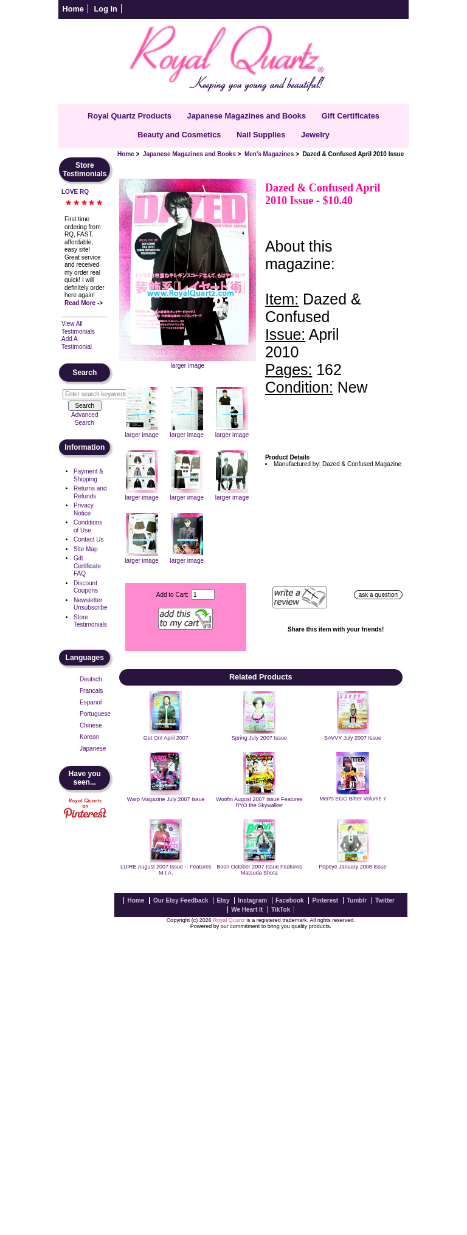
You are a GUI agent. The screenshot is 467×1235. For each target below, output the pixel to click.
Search (84, 372)
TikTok (280, 909)
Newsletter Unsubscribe (91, 604)
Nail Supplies (261, 134)
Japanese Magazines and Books (189, 154)
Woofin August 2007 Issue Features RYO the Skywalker (259, 802)
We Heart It (247, 909)
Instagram (252, 900)
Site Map (85, 549)
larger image (142, 431)
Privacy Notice (84, 509)
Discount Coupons (86, 587)
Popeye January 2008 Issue (353, 867)
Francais (91, 690)
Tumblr (357, 900)
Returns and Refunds (90, 492)
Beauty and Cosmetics (179, 134)
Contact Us (88, 539)
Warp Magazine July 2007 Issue (166, 799)
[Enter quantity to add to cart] (203, 595)
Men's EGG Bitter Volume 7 (352, 799)
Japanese (93, 748)
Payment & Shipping (88, 475)
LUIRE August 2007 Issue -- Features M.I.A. (166, 870)
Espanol (91, 702)
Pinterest (325, 900)
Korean (89, 737)
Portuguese (95, 713)
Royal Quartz (229, 920)
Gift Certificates (350, 115)
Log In (105, 8)
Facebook (289, 900)
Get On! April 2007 (166, 738)
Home (73, 8)
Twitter (385, 900)
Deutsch (91, 679)
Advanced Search (84, 418)
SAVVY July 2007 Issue (352, 738)
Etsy (222, 900)
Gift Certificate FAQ (87, 566)
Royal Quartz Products (129, 115)
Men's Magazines (269, 154)
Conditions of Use (88, 526)
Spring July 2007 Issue (259, 738)
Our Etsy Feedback (181, 900)
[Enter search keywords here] (98, 394)
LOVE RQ (75, 191)
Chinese (91, 725)
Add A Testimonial (76, 342)
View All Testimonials (78, 327)
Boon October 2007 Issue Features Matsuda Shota (259, 870)
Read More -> (83, 303)
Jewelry (315, 134)
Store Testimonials (90, 621)
